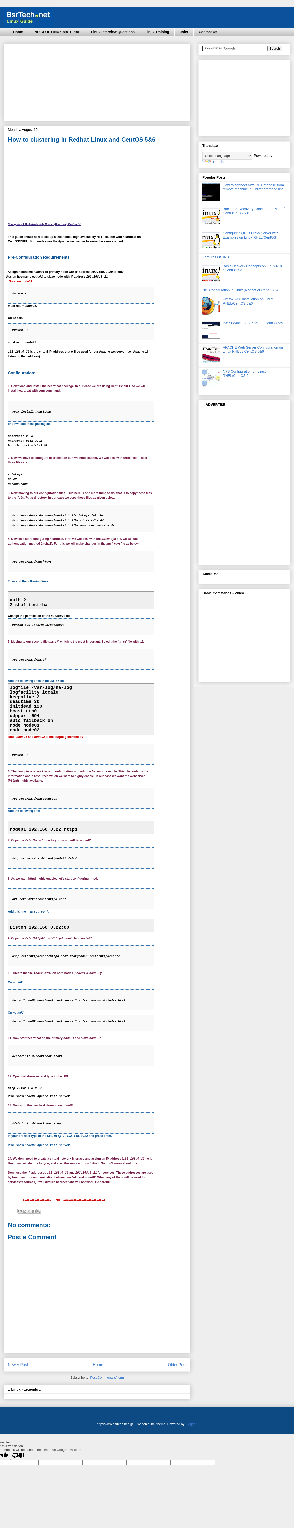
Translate (214, 162)
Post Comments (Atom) (107, 1377)
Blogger (190, 1424)
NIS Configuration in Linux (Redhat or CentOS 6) (240, 290)
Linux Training (157, 32)
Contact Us (208, 32)
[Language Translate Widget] (227, 156)
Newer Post (18, 1365)
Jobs (184, 32)
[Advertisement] (86, 81)
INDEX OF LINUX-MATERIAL (57, 32)
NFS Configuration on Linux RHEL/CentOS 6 (244, 373)
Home (18, 32)
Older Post (177, 1365)
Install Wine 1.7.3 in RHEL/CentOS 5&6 (253, 323)
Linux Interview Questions (113, 32)
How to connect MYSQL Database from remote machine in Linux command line (253, 187)
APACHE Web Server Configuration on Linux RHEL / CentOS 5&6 (253, 349)
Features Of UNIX (216, 257)
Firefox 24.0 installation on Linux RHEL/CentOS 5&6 (248, 301)
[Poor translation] (18, 1456)
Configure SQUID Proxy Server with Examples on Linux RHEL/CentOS (251, 235)
